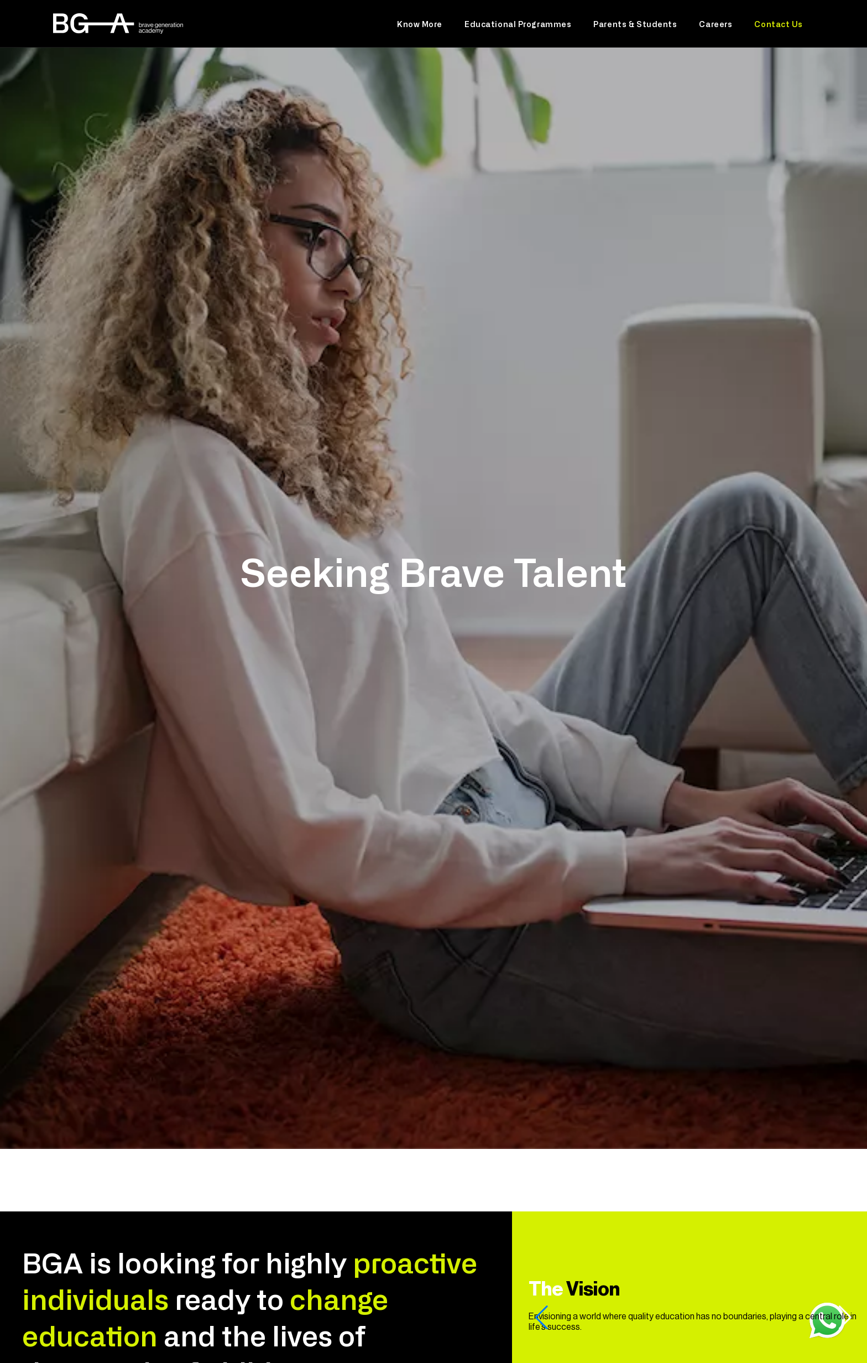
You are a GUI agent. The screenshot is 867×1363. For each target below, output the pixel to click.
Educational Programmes (517, 23)
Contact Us (778, 23)
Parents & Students (635, 23)
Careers (715, 23)
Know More (419, 23)
